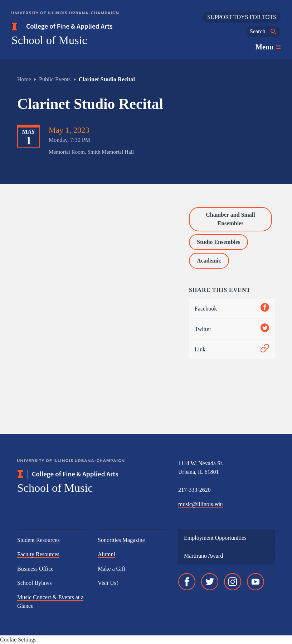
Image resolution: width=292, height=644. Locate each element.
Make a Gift (111, 569)
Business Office (35, 569)
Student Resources (38, 540)
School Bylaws (34, 583)
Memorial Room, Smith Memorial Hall (91, 152)
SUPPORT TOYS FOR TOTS (241, 17)
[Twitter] (209, 581)
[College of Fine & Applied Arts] (83, 26)
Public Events (54, 79)
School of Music (49, 40)
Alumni (106, 554)
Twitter (232, 329)
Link (232, 349)
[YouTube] (255, 581)
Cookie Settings (18, 639)
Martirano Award (203, 556)
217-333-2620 (194, 490)
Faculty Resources (38, 554)
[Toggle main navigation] (268, 47)
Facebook (232, 308)
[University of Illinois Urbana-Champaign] (65, 18)
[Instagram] (232, 581)
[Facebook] (186, 581)
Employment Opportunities (215, 538)
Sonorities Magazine (121, 540)
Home (24, 79)
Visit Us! (108, 583)
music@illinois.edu (200, 504)
